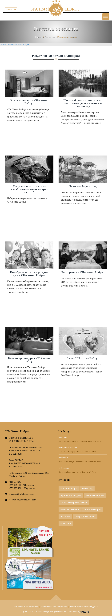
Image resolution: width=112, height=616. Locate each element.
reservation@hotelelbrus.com (22, 499)
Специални (50, 37)
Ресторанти (64, 457)
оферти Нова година (70, 495)
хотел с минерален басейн (73, 502)
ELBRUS (55, 9)
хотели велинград (92, 509)
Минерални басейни (68, 447)
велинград (87, 488)
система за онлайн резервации (14, 44)
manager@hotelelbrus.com (21, 494)
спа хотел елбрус (69, 488)
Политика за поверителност (54, 607)
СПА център (64, 468)
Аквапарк (63, 437)
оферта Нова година (85, 516)
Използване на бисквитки (26, 607)
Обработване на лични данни (84, 607)
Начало (38, 37)
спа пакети (65, 523)
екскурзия (65, 516)
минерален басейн (95, 495)
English (10, 9)
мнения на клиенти (69, 509)
